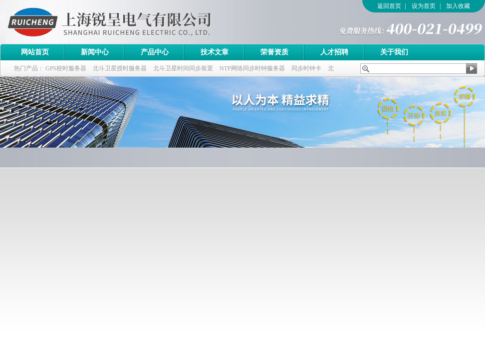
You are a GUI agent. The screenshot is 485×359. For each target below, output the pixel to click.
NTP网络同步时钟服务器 (252, 68)
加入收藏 (458, 5)
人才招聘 (334, 52)
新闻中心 (95, 52)
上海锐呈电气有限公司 (137, 22)
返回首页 (389, 5)
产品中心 (155, 52)
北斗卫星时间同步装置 (183, 68)
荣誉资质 (274, 52)
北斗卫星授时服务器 (120, 68)
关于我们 (394, 52)
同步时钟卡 (306, 68)
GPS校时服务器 (65, 68)
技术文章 (215, 52)
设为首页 (424, 5)
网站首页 (35, 52)
